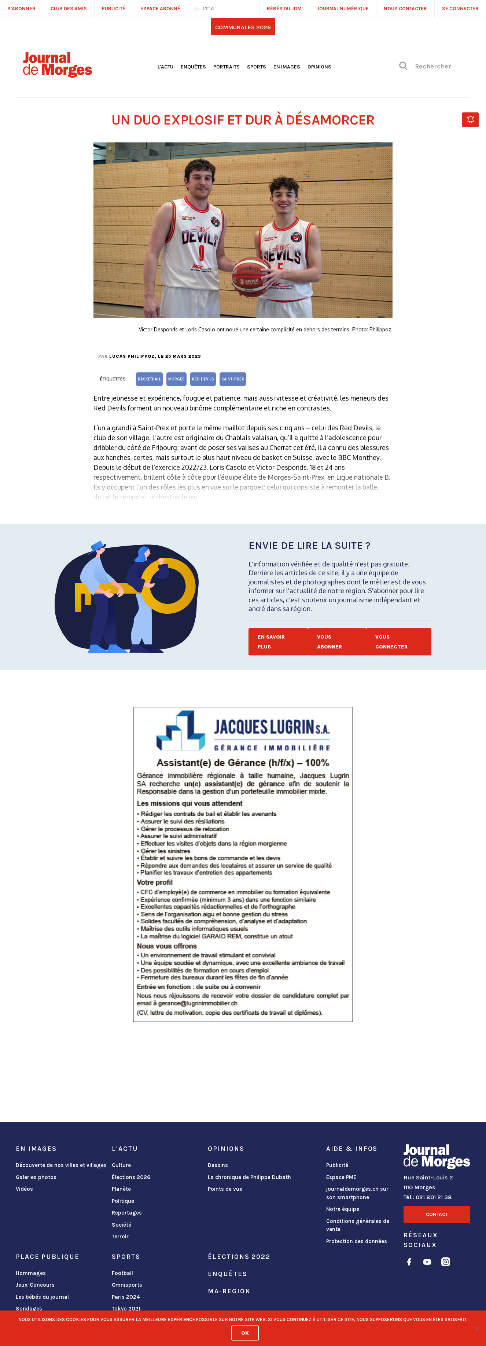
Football (122, 1273)
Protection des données (356, 1241)
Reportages (127, 1212)
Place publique (47, 1257)
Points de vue (225, 1189)
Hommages (31, 1273)
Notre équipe (342, 1209)
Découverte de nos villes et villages (61, 1165)
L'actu (165, 67)
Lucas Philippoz (132, 356)
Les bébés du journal (42, 1297)
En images (286, 67)
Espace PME (341, 1177)
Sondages (29, 1308)
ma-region (229, 1291)
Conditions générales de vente (357, 1225)
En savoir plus (271, 642)
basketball (149, 379)
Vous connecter (391, 642)
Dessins (218, 1165)
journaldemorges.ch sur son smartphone (357, 1193)
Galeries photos (36, 1177)
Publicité (337, 1165)
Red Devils (203, 379)
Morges (176, 379)
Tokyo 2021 (126, 1308)
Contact (437, 1214)
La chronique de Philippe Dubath (249, 1177)
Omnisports (127, 1285)
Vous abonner (329, 642)
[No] (477, 1328)
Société (121, 1225)
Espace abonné (160, 8)
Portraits (226, 67)
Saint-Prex (232, 379)
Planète (121, 1189)
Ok (245, 1333)
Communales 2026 (243, 27)
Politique (123, 1201)
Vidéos (24, 1189)
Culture (121, 1165)
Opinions (319, 67)
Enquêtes (193, 67)
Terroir (120, 1236)
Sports (256, 67)
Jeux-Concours (35, 1285)
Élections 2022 (239, 1257)
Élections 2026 (131, 1177)
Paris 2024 (126, 1297)
